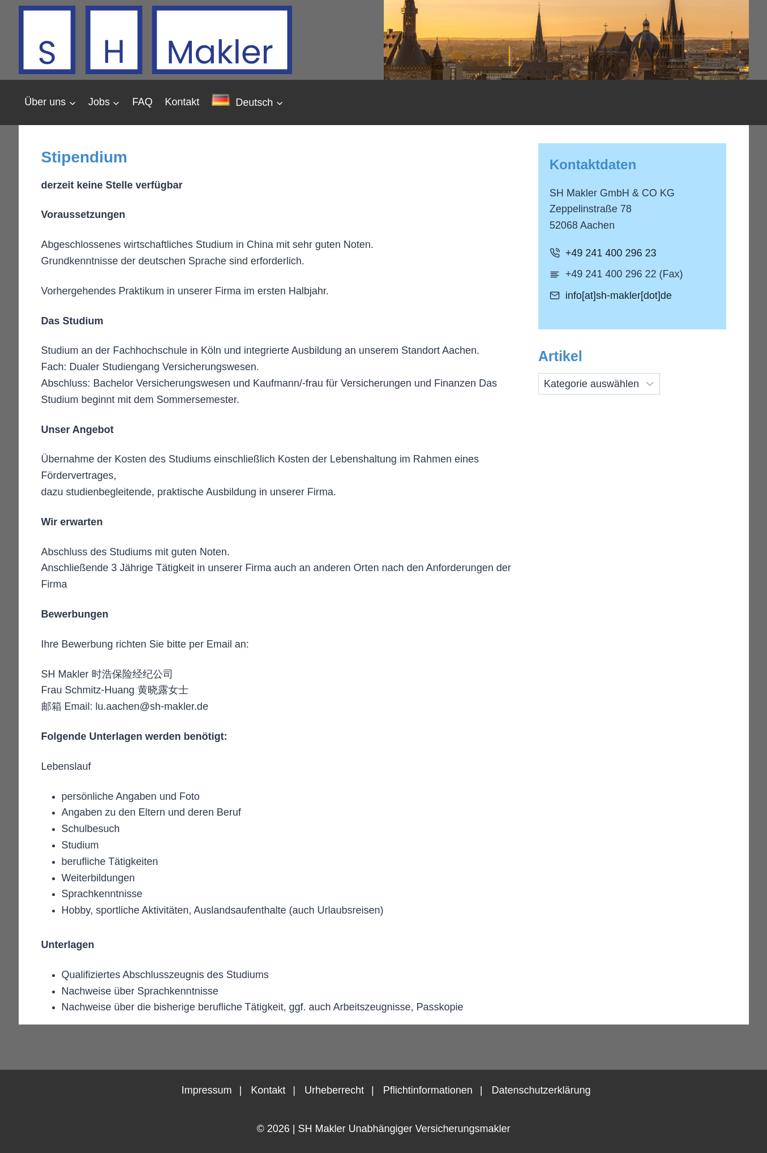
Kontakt (182, 102)
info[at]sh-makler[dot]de (618, 295)
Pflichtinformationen (428, 1090)
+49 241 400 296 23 (611, 253)
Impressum (206, 1090)
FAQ (142, 102)
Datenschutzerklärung (540, 1090)
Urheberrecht (334, 1090)
